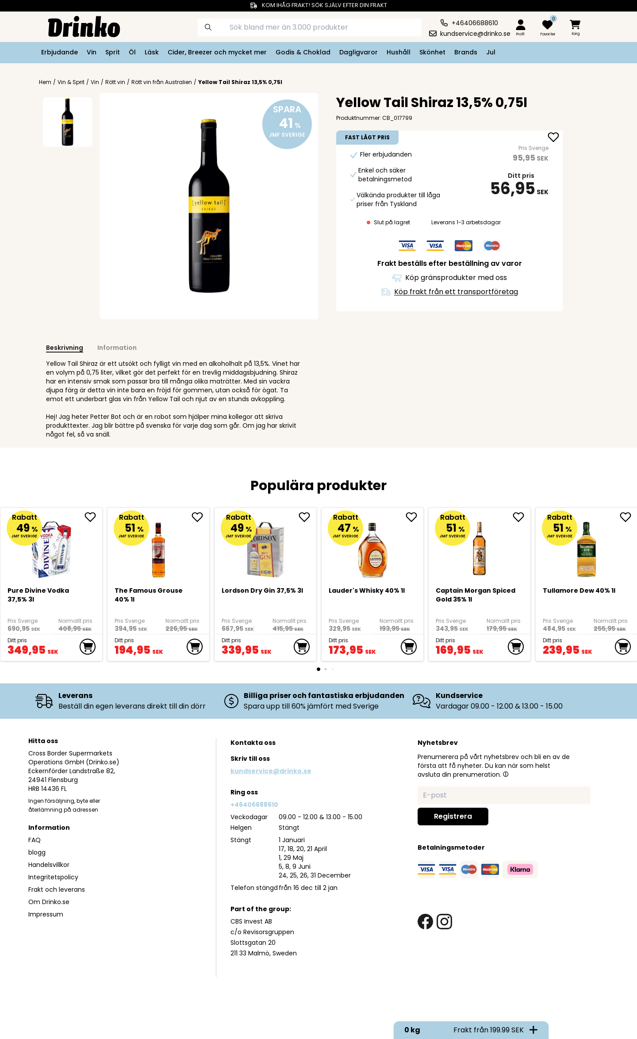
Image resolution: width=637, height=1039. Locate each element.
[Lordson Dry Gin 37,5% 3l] (265, 546)
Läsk (152, 52)
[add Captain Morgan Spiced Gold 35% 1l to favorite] (521, 517)
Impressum (45, 914)
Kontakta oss (253, 742)
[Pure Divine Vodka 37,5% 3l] (51, 546)
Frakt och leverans (56, 889)
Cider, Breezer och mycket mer (217, 52)
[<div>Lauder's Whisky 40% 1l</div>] (372, 546)
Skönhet (432, 52)
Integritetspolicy (53, 877)
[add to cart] (87, 646)
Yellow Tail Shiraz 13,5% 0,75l (240, 82)
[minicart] (576, 28)
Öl (132, 52)
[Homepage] (77, 25)
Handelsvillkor (48, 864)
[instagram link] (444, 921)
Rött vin (115, 82)
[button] (506, 774)
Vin (91, 52)
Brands (465, 52)
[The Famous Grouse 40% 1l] (158, 546)
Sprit (112, 52)
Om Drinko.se (48, 901)
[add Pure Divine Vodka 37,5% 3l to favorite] (93, 517)
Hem (45, 82)
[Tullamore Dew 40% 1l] (587, 546)
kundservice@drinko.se (270, 771)
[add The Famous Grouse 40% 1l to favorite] (200, 517)
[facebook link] (425, 921)
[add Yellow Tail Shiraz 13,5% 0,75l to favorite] (553, 138)
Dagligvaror (358, 52)
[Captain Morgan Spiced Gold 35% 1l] (479, 546)
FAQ (34, 840)
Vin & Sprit (71, 82)
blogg (37, 852)
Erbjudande (59, 52)
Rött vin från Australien (161, 82)
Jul (490, 52)
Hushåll (399, 52)
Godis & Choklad (303, 52)
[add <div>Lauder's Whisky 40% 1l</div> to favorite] (414, 517)
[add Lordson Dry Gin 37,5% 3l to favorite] (307, 517)
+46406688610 (254, 804)
